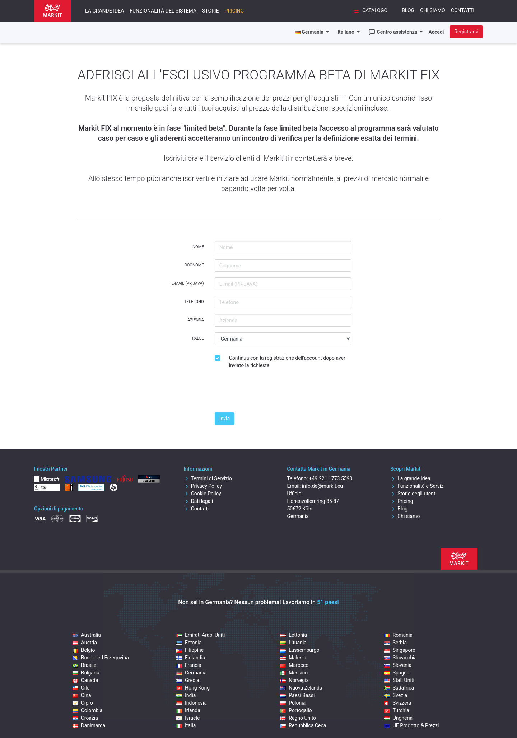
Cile (81, 688)
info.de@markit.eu (322, 486)
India (186, 695)
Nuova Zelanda (301, 688)
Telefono (194, 301)
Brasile (84, 665)
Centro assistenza (393, 32)
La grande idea (104, 11)
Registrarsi (466, 31)
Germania (191, 673)
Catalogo (369, 10)
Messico (294, 673)
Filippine (190, 650)
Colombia (88, 710)
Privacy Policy (203, 486)
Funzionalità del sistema (163, 11)
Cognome (194, 265)
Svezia (395, 695)
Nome (198, 246)
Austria (85, 642)
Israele (188, 718)
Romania (398, 635)
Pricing (234, 11)
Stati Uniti (399, 680)
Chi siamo (432, 10)
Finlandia (190, 657)
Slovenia (397, 665)
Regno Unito (298, 718)
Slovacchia (400, 657)
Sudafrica (399, 688)
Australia (87, 635)
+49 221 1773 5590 (331, 478)
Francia (188, 665)
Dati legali (198, 501)
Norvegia (294, 680)
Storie (210, 11)
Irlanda (188, 710)
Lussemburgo (299, 650)
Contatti (462, 10)
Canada (85, 680)
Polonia (293, 703)
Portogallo (296, 710)
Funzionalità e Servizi (417, 486)
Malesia (293, 657)
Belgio (84, 650)
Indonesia (191, 703)
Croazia (85, 718)
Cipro (83, 703)
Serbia (395, 642)
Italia (186, 725)
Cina (82, 695)
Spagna (397, 673)
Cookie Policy (202, 493)
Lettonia (293, 635)
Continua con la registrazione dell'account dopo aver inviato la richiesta (287, 361)
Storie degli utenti (413, 493)
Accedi (436, 32)
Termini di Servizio (208, 478)
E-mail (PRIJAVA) (188, 283)
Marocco (294, 665)
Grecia (187, 680)
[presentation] (269, 393)
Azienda (195, 320)
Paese (198, 338)
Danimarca (89, 725)
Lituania (293, 642)
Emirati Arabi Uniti (200, 635)
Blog (408, 10)
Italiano (346, 32)
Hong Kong (193, 688)
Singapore (399, 650)
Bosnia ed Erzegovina (101, 657)
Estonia (188, 642)
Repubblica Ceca (303, 725)
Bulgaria (86, 673)
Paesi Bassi (297, 695)
